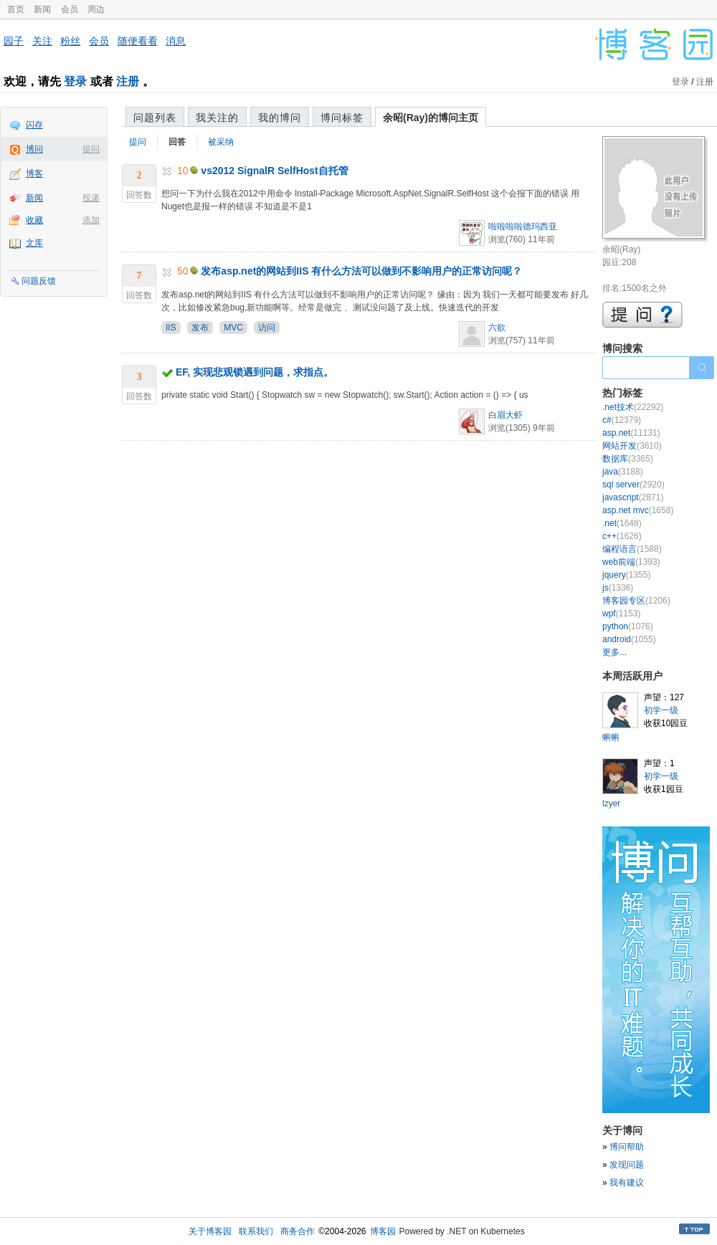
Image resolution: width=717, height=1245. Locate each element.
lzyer (611, 803)
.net (622, 523)
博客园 (383, 1231)
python (627, 626)
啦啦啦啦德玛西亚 (522, 226)
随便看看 (138, 41)
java (622, 472)
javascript (632, 497)
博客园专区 (636, 601)
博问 (34, 149)
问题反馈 (39, 281)
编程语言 (632, 549)
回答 (177, 142)
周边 (96, 9)
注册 (127, 81)
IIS (171, 328)
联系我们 (256, 1231)
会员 (69, 9)
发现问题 (626, 1165)
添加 (91, 220)
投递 (91, 198)
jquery (626, 575)
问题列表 (154, 117)
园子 (14, 41)
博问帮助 (626, 1147)
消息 (176, 41)
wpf (621, 614)
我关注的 (217, 117)
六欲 (496, 328)
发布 (200, 328)
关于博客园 (210, 1231)
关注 (42, 41)
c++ (622, 536)
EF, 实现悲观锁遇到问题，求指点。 (254, 372)
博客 (34, 173)
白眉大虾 (505, 415)
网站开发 (632, 446)
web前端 (631, 562)
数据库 (627, 459)
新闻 (42, 9)
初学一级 (661, 710)
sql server (633, 485)
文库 (34, 243)
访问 (266, 328)
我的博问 (279, 117)
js (617, 588)
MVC (233, 328)
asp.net (631, 433)
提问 (91, 149)
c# (621, 420)
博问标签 (342, 117)
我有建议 (626, 1183)
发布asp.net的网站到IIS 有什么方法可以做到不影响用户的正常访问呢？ (361, 271)
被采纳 (221, 142)
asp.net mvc (637, 510)
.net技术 (632, 407)
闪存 (34, 125)
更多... (614, 652)
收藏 (34, 220)
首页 (15, 9)
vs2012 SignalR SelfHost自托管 (274, 170)
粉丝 (70, 41)
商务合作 (297, 1231)
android (629, 639)
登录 (75, 81)
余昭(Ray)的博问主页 (430, 117)
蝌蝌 (610, 738)
